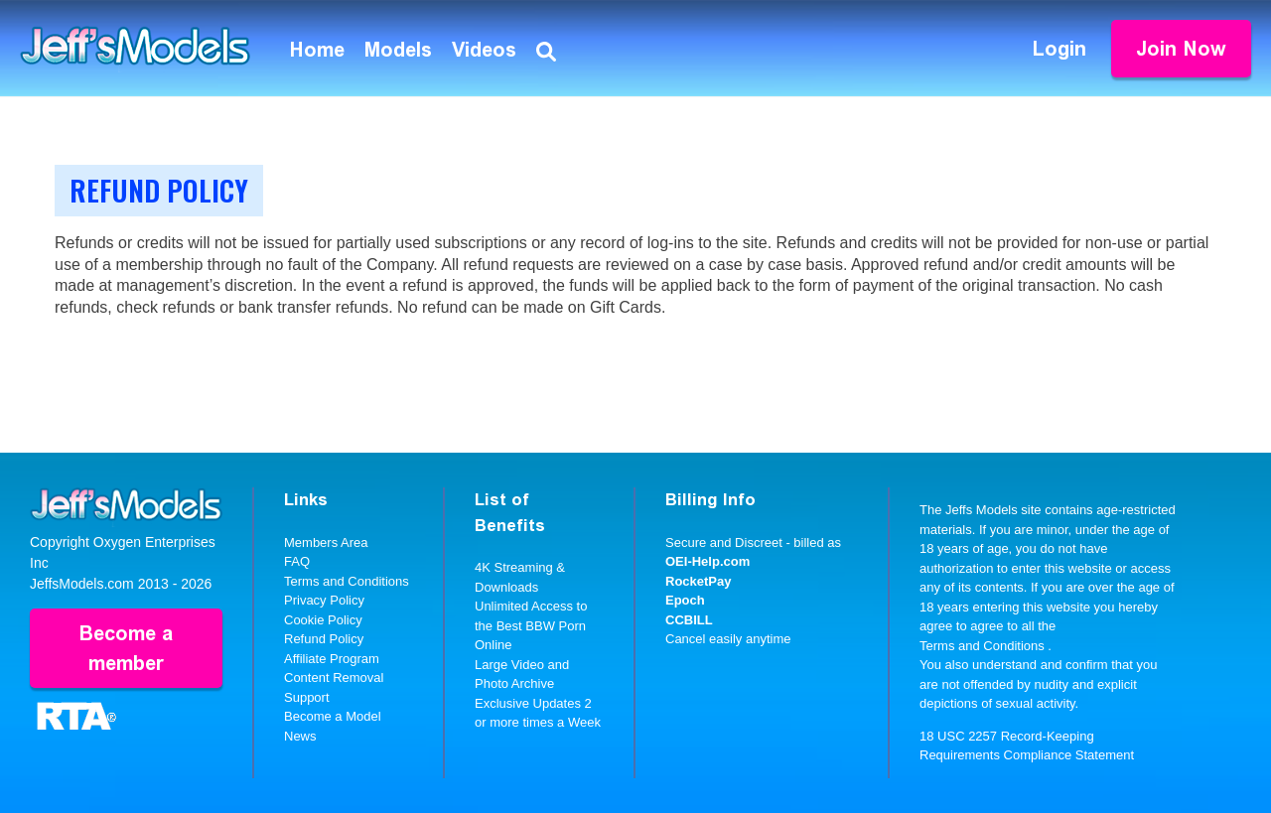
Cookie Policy (323, 619)
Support (307, 697)
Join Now (1181, 49)
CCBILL (689, 619)
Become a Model (332, 716)
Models (398, 50)
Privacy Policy (324, 600)
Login (1059, 49)
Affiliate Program (331, 658)
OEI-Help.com (707, 561)
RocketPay (698, 581)
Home (317, 50)
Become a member (126, 648)
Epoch (685, 600)
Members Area (326, 542)
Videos (484, 50)
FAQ (297, 561)
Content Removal (333, 677)
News (300, 736)
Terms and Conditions (346, 581)
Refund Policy (323, 638)
